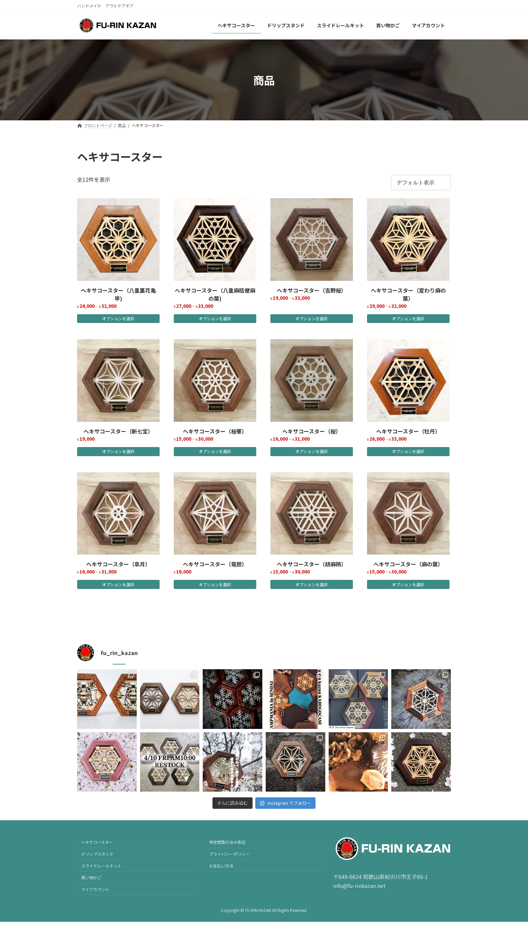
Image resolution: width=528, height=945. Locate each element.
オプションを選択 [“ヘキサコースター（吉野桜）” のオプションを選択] (311, 318)
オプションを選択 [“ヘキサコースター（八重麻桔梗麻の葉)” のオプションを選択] (215, 318)
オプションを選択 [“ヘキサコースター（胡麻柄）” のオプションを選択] (311, 584)
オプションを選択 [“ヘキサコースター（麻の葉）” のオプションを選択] (408, 584)
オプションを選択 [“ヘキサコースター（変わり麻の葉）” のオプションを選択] (408, 318)
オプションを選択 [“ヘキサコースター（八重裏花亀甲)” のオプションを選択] (118, 318)
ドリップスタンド (97, 854)
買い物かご (91, 877)
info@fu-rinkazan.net (359, 886)
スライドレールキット (101, 865)
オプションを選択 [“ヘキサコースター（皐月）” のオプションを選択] (118, 584)
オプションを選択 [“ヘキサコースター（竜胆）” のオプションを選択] (215, 584)
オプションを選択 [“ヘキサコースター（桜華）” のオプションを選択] (215, 451)
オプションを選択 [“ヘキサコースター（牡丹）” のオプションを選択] (408, 451)
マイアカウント (95, 889)
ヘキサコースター (97, 842)
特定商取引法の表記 (227, 842)
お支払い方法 (221, 865)
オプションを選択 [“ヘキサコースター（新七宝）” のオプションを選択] (118, 451)
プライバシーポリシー (229, 854)
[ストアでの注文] (421, 182)
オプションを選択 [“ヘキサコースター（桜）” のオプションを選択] (311, 451)
